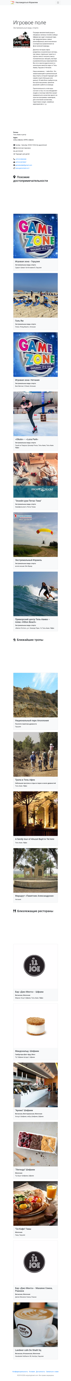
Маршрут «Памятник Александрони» (34, 896)
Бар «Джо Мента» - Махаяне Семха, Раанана (34, 1289)
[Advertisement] (35, 13)
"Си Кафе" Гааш (23, 1229)
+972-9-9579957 (20, 162)
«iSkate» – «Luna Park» (26, 439)
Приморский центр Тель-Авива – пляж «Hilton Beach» (32, 620)
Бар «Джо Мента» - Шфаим (29, 992)
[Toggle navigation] (58, 2)
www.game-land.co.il (22, 168)
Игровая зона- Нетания (27, 380)
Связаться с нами (52, 1372)
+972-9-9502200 (20, 159)
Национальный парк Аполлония (32, 720)
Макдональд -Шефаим (27, 1051)
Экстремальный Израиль (28, 560)
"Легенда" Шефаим (25, 1169)
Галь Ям (19, 320)
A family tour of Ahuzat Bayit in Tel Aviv (34, 839)
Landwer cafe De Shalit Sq (28, 1350)
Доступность (40, 1372)
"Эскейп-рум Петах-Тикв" (28, 501)
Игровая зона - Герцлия (27, 261)
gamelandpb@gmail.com (23, 165)
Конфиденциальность (20, 1372)
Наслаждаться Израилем (27, 2)
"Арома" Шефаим (24, 1110)
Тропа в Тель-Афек (25, 780)
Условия (32, 1372)
